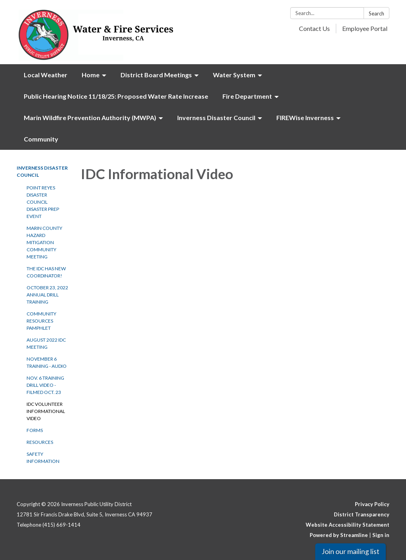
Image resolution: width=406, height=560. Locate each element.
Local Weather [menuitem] (45, 74)
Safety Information (43, 457)
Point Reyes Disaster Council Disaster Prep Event (43, 202)
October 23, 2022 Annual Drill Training (47, 295)
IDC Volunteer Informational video (46, 411)
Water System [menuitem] (234, 74)
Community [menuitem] (41, 139)
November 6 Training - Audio (47, 362)
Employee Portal (364, 28)
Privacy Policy (372, 504)
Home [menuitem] (91, 74)
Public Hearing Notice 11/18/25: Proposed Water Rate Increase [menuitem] (116, 96)
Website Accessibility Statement (347, 525)
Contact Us (314, 28)
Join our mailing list (350, 551)
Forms (35, 430)
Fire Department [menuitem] (247, 96)
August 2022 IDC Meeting (46, 343)
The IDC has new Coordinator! (46, 272)
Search (376, 13)
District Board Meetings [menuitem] (156, 74)
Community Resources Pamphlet (41, 321)
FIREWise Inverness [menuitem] (305, 117)
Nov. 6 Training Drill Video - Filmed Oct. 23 (45, 385)
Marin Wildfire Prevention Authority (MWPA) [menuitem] (90, 117)
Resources (40, 442)
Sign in (380, 535)
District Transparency (361, 514)
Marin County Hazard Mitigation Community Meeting (44, 242)
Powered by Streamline (339, 535)
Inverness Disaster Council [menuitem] (216, 117)
